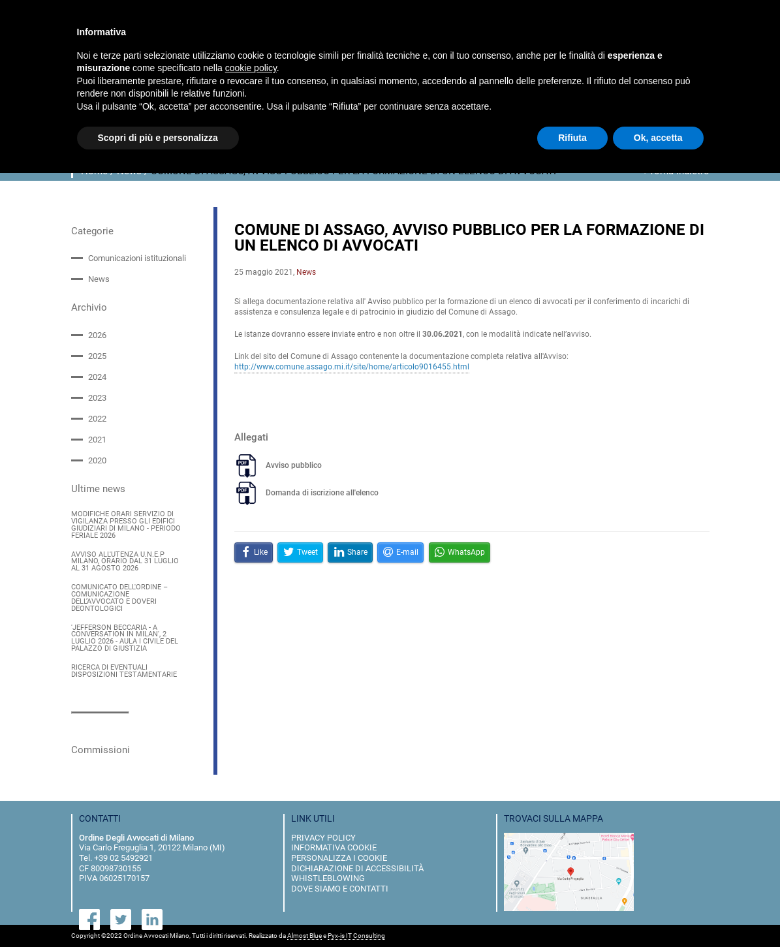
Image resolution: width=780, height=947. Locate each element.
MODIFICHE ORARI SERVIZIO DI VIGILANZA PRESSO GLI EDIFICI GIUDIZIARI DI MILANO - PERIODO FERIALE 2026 (126, 525)
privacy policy (323, 837)
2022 (97, 418)
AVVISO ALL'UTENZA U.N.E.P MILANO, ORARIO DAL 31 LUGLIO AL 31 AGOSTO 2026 (125, 561)
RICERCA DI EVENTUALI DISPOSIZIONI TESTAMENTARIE (124, 671)
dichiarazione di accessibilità (357, 868)
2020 (97, 460)
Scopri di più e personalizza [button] (158, 137)
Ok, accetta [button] (658, 137)
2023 (97, 398)
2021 (97, 439)
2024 (97, 377)
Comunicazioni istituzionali (137, 258)
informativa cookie (334, 847)
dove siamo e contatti (339, 888)
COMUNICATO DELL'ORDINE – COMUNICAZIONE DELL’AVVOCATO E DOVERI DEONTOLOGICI (119, 598)
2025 (97, 356)
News (99, 279)
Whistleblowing (328, 878)
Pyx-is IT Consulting (356, 935)
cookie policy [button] (251, 68)
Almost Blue (304, 935)
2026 (97, 334)
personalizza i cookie (339, 858)
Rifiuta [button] (572, 137)
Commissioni (100, 749)
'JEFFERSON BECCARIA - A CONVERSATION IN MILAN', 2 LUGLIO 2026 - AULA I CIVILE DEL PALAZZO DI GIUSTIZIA (124, 638)
